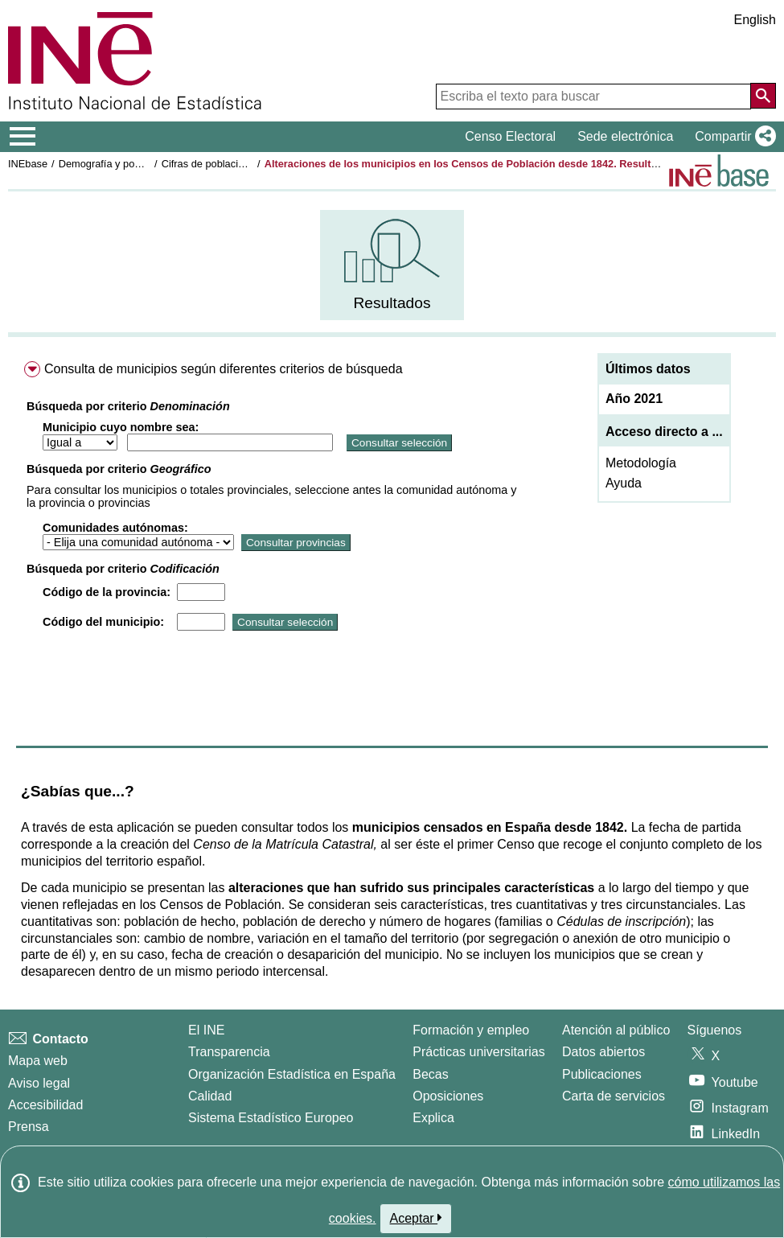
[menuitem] (392, 265)
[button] (732, 136)
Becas (430, 1074)
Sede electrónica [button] (625, 136)
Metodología (640, 463)
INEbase (27, 164)
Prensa (28, 1126)
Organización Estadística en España (292, 1074)
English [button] (755, 20)
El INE (206, 1030)
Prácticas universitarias (479, 1052)
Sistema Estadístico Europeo (270, 1118)
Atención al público (616, 1030)
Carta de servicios (613, 1096)
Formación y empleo (471, 1030)
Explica (433, 1118)
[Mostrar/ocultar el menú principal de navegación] (23, 136)
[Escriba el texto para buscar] (593, 96)
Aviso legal (39, 1083)
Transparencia (229, 1052)
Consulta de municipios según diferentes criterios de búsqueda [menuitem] (223, 369)
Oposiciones (448, 1096)
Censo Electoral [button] (510, 136)
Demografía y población (113, 164)
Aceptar (416, 1218)
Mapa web (38, 1060)
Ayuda (623, 483)
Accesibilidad (45, 1105)
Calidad (210, 1096)
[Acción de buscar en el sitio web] (763, 96)
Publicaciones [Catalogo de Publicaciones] (602, 1074)
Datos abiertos (603, 1052)
